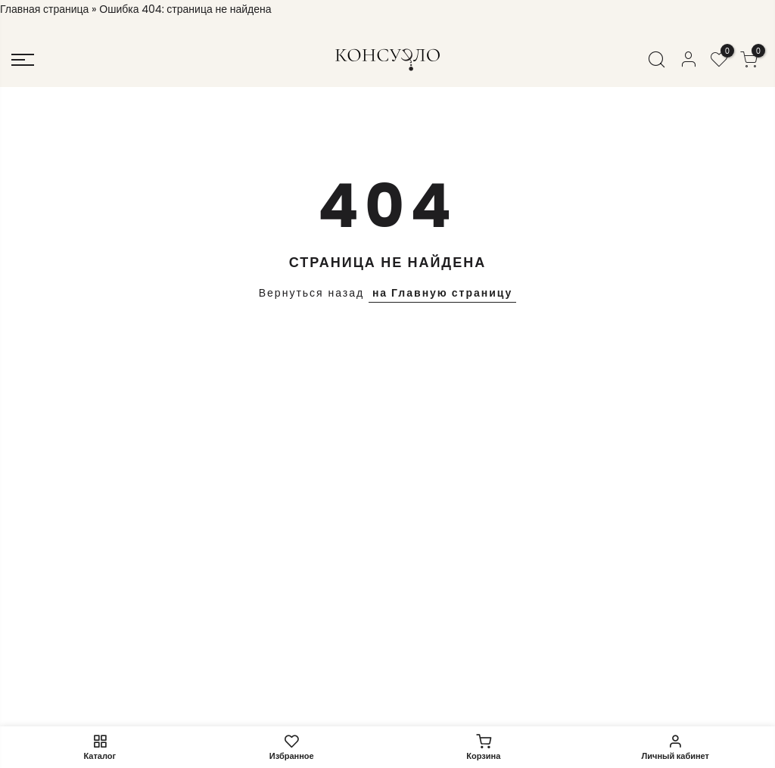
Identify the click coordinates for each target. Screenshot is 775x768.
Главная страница (44, 9)
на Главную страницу (442, 292)
